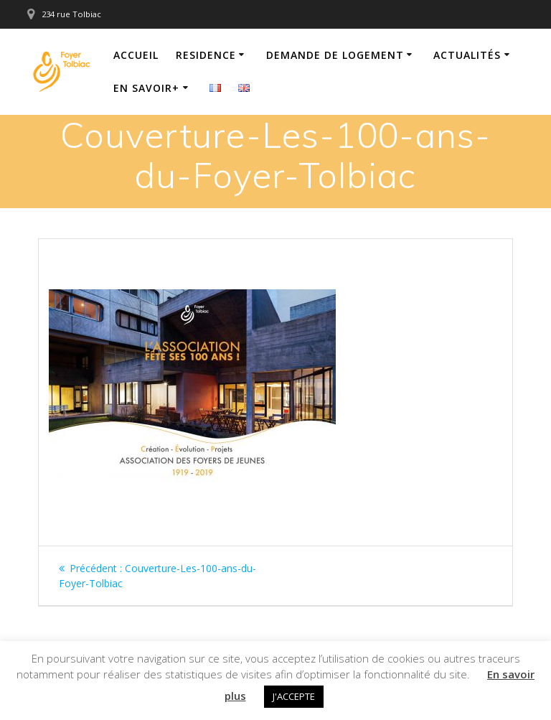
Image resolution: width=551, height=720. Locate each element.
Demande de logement (335, 55)
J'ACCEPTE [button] (294, 696)
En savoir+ (146, 88)
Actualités (467, 55)
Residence (206, 55)
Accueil (136, 55)
